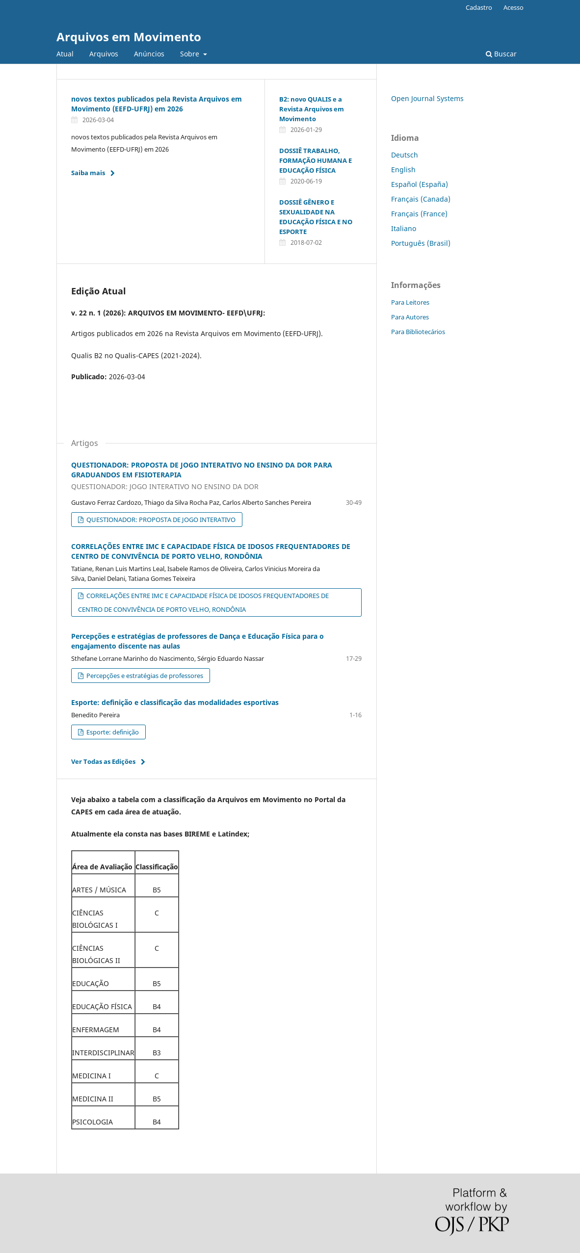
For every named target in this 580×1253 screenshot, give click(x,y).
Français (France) (419, 213)
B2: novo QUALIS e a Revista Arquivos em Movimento (311, 109)
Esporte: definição (112, 732)
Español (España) (419, 184)
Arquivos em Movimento (128, 36)
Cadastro (479, 7)
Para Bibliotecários (418, 331)
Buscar (501, 53)
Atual (65, 53)
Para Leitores (410, 302)
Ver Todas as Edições (103, 761)
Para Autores (410, 317)
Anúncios (149, 53)
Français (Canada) (420, 199)
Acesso (513, 7)
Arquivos (103, 53)
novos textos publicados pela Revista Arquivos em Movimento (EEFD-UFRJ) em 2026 (156, 103)
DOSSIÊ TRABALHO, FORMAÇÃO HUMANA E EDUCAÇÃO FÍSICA (315, 160)
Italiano (403, 228)
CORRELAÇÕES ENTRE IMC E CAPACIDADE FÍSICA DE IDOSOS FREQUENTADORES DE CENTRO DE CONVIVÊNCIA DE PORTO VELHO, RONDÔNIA (210, 551)
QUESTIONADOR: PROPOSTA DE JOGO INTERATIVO (160, 519)
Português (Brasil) (420, 243)
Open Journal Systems (427, 98)
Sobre (190, 53)
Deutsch (404, 154)
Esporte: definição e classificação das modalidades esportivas (175, 702)
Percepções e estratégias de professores (144, 675)
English (403, 169)
